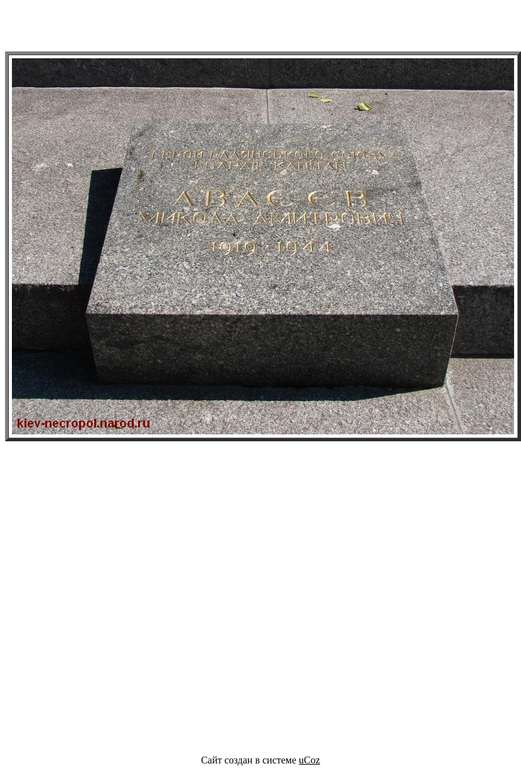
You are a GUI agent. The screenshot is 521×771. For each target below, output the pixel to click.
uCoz (309, 760)
